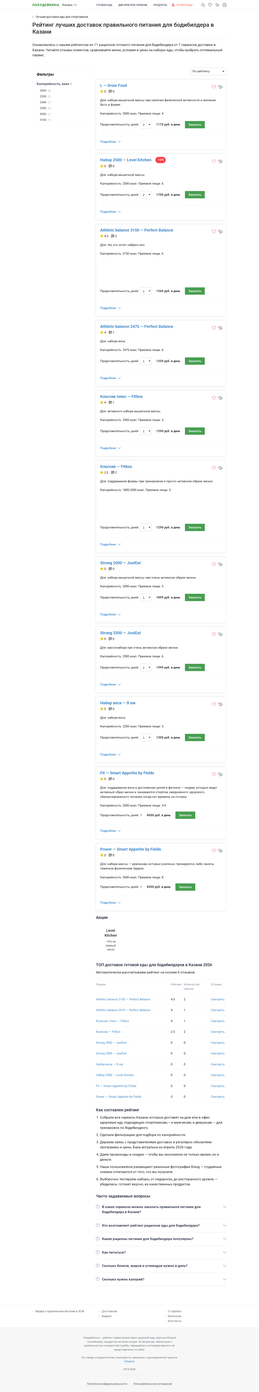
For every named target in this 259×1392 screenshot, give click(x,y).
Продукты (160, 5)
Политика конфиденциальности (107, 1383)
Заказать (194, 124)
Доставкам (109, 1311)
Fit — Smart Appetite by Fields (127, 772)
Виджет (107, 1316)
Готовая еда (104, 5)
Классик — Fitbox (116, 466)
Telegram (129, 1361)
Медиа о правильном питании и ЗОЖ (59, 1311)
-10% (160, 160)
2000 (43, 90)
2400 (43, 102)
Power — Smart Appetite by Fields (130, 849)
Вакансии (174, 1316)
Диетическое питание (132, 5)
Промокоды (184, 5)
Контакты (175, 1321)
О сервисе (174, 1311)
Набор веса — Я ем (117, 702)
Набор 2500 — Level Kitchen (125, 159)
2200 (43, 96)
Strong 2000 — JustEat (120, 562)
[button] (210, 5)
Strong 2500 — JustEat (120, 632)
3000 (43, 114)
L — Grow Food (113, 85)
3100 (43, 119)
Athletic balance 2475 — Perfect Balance (136, 326)
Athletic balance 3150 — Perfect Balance (136, 230)
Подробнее (108, 141)
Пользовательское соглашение (152, 1383)
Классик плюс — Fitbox (121, 396)
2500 (43, 108)
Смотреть (218, 999)
